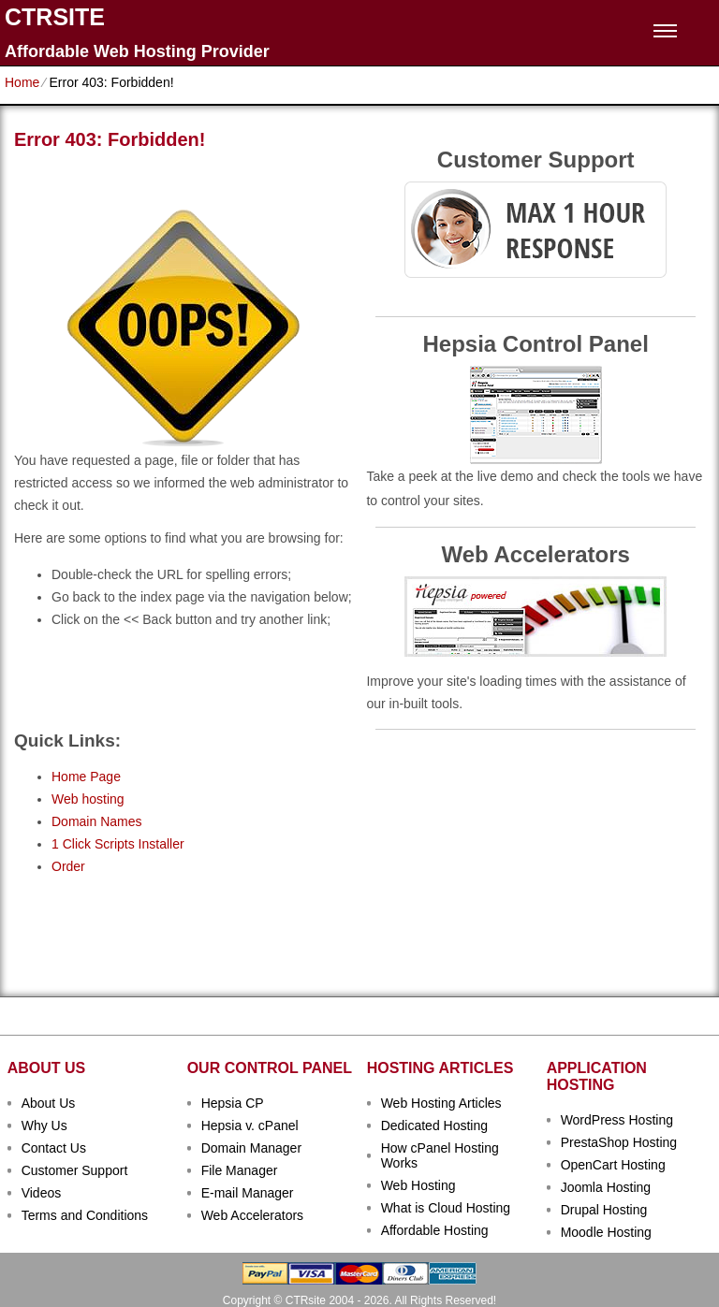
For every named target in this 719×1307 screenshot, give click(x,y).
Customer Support (75, 1170)
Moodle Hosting (606, 1232)
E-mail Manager (247, 1192)
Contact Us (54, 1147)
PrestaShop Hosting (619, 1142)
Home (22, 82)
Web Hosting (418, 1185)
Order (68, 866)
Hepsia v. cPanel (250, 1125)
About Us (49, 1103)
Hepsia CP (232, 1103)
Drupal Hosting (604, 1209)
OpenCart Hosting (613, 1164)
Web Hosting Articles (441, 1103)
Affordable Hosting (435, 1230)
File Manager (239, 1170)
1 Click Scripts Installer (117, 843)
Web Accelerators (252, 1215)
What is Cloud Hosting (446, 1207)
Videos (42, 1192)
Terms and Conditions (85, 1215)
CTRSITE (55, 17)
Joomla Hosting (606, 1187)
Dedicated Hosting (434, 1125)
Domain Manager (251, 1147)
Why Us (44, 1125)
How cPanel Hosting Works (440, 1155)
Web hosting (88, 798)
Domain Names (96, 821)
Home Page (86, 776)
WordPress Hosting (617, 1119)
